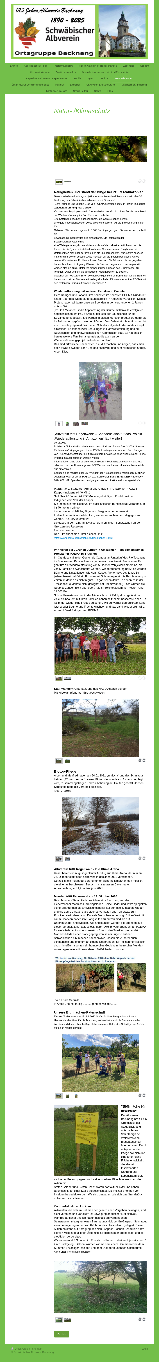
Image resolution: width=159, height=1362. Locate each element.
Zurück (61, 1334)
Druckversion (21, 1348)
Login (144, 1348)
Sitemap (37, 1348)
